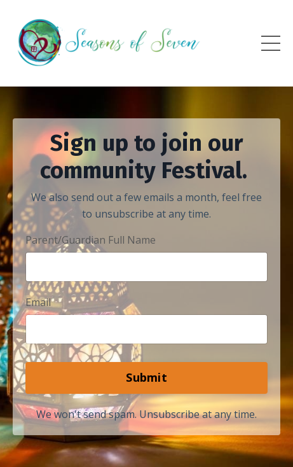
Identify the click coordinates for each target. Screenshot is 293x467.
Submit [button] (146, 377)
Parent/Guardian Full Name (90, 240)
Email (38, 302)
